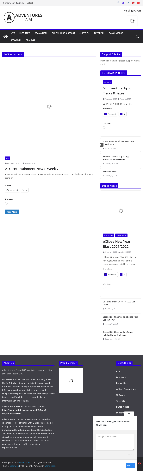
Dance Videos (116, 33)
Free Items (24, 33)
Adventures (108, 235)
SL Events (84, 33)
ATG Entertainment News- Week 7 (32, 168)
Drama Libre (41, 33)
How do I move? (110, 171)
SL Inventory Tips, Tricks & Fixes (117, 90)
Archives (30, 39)
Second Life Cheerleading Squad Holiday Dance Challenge (118, 333)
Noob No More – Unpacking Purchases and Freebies (116, 158)
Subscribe (16, 39)
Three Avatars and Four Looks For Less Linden (118, 143)
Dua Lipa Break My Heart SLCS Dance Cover (120, 303)
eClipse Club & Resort (63, 33)
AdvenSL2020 (30, 163)
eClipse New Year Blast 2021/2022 (116, 244)
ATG (13, 33)
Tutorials (99, 33)
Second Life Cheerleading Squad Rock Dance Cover (120, 318)
